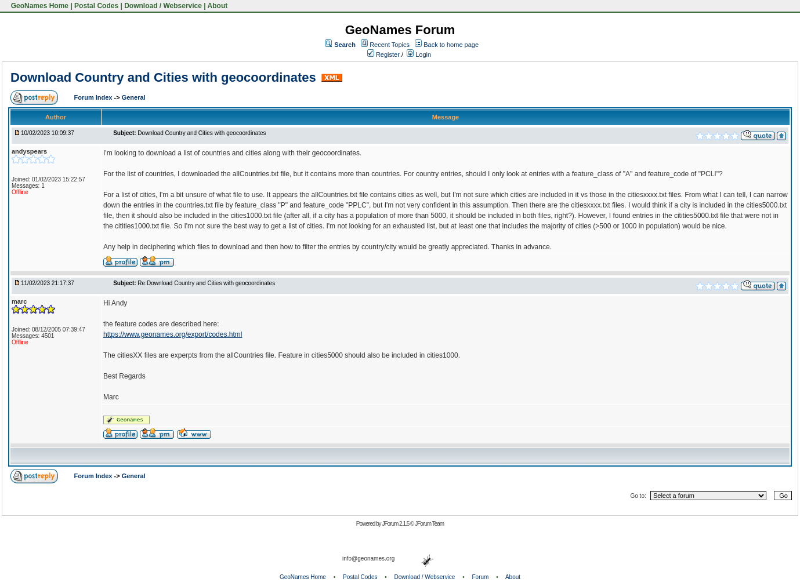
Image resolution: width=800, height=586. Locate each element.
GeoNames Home (38, 6)
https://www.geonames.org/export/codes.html (172, 334)
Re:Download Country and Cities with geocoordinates (206, 283)
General (134, 97)
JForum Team (429, 524)
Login (419, 54)
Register (383, 54)
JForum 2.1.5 (396, 524)
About (218, 6)
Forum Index (94, 97)
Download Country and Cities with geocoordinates (163, 77)
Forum (480, 577)
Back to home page (451, 44)
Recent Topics (390, 44)
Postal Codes (96, 6)
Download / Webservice (163, 6)
